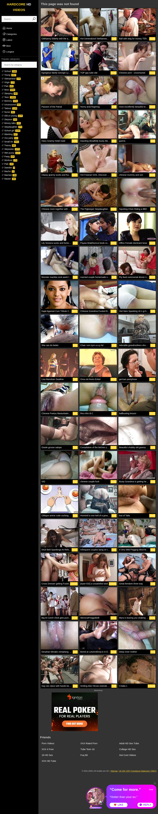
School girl (11, 130)
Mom (8, 90)
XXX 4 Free (48, 749)
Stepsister (11, 149)
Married (9, 175)
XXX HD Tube (49, 761)
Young (9, 75)
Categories (9, 34)
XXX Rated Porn (88, 743)
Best (6, 45)
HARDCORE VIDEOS (19, 7)
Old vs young (12, 115)
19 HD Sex (47, 755)
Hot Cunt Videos (127, 755)
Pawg (8, 156)
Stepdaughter (12, 127)
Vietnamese (11, 78)
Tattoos (9, 108)
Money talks (11, 123)
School (9, 71)
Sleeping (10, 93)
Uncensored (11, 104)
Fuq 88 (84, 755)
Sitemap (114, 771)
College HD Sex (127, 749)
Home (7, 28)
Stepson (9, 119)
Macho (8, 171)
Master (9, 179)
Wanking (10, 134)
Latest (7, 40)
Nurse (8, 112)
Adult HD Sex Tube (129, 743)
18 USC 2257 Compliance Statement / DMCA (137, 771)
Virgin (8, 82)
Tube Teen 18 (87, 749)
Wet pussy (11, 153)
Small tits (10, 141)
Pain (8, 86)
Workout (9, 160)
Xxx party (10, 138)
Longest (8, 51)
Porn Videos (48, 743)
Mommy (10, 101)
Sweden (8, 167)
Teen (9, 97)
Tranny (9, 145)
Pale (8, 164)
